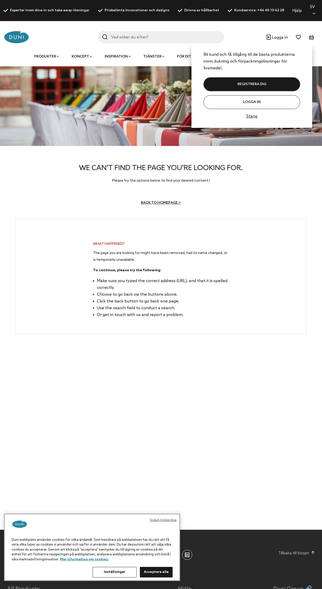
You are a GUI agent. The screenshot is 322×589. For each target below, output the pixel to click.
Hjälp (297, 10)
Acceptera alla (156, 572)
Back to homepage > (161, 203)
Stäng (251, 116)
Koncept (80, 57)
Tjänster (152, 57)
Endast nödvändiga (163, 520)
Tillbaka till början (296, 553)
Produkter (45, 57)
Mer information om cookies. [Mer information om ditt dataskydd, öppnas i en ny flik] (84, 559)
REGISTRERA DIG (251, 84)
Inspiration (116, 57)
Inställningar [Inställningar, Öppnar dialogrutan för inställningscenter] (115, 572)
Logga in (252, 102)
